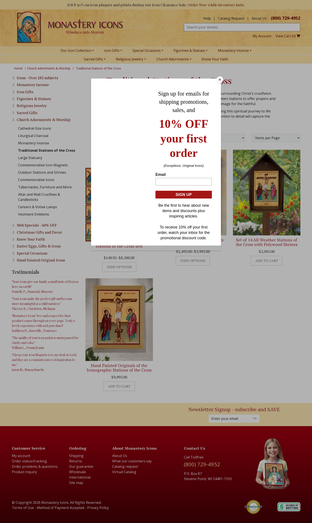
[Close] (220, 79)
